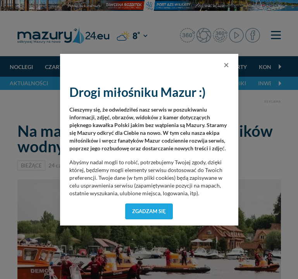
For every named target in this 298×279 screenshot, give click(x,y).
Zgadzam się (149, 211)
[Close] (226, 65)
